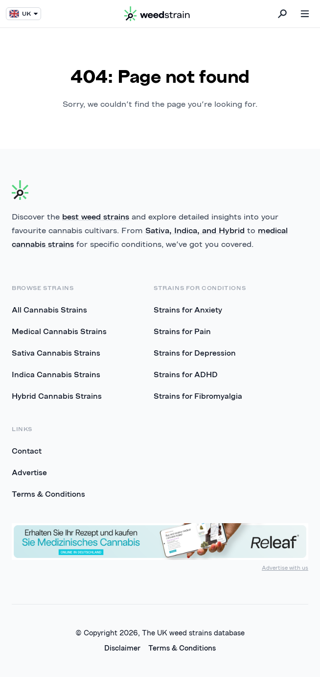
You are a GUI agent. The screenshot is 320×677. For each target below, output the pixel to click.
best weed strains (95, 216)
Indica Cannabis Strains (56, 374)
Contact (27, 450)
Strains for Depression (195, 352)
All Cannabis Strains (49, 309)
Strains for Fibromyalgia (198, 395)
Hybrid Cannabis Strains (57, 395)
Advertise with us (285, 567)
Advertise (29, 472)
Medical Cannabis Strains (59, 331)
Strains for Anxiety (188, 309)
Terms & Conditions (48, 493)
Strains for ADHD (186, 374)
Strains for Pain (182, 331)
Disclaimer (122, 648)
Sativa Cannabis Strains (56, 352)
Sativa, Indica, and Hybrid (195, 230)
